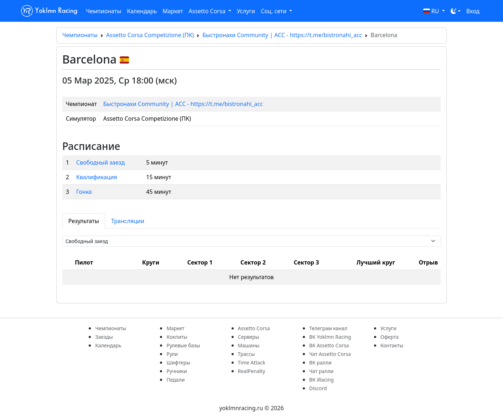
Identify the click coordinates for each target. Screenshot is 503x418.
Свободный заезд (100, 162)
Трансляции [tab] (127, 221)
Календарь (142, 11)
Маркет (172, 11)
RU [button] (432, 11)
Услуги (246, 11)
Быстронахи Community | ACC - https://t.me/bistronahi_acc (282, 35)
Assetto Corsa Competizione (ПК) (150, 35)
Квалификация (96, 177)
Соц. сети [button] (274, 11)
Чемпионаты (103, 11)
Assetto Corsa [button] (208, 11)
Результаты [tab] (83, 221)
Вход (472, 11)
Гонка (84, 192)
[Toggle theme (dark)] (455, 11)
